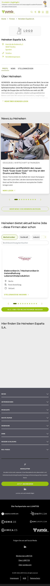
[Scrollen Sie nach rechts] (45, 237)
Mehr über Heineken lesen (14, 101)
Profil (5, 68)
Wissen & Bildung (8, 441)
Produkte (5, 410)
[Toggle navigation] (47, 12)
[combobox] (25, 243)
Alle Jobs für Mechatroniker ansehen (25, 309)
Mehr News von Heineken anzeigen (25, 209)
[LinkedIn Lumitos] (25, 547)
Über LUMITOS (24, 560)
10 (36, 303)
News (13, 68)
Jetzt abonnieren (25, 484)
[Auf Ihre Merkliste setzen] (42, 12)
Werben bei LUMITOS (24, 556)
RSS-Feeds (5, 449)
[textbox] (25, 242)
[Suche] (31, 12)
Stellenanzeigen (25, 68)
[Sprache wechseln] (39, 12)
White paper (6, 418)
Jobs (3, 434)
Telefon (6, 53)
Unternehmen (7, 402)
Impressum (14, 578)
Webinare (5, 426)
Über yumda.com (25, 565)
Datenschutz (35, 578)
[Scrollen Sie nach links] (42, 237)
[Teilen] (35, 12)
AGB (24, 578)
